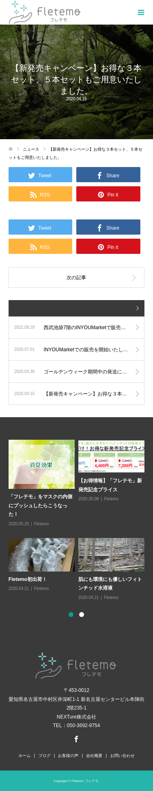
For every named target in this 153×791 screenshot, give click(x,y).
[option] (78, 520)
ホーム (24, 755)
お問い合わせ (122, 755)
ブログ (44, 755)
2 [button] (81, 614)
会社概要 (94, 755)
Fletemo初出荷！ (28, 579)
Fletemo (41, 524)
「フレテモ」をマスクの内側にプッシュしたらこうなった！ (40, 505)
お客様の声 (68, 755)
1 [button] (71, 614)
